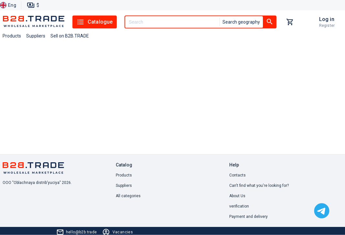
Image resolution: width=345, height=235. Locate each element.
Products (124, 175)
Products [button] (12, 36)
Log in (326, 19)
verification (239, 206)
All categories (128, 196)
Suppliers (124, 185)
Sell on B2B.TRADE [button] (69, 36)
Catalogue (95, 22)
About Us (237, 196)
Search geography (241, 22)
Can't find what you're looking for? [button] (259, 185)
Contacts (237, 175)
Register (327, 25)
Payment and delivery (248, 216)
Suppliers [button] (35, 36)
